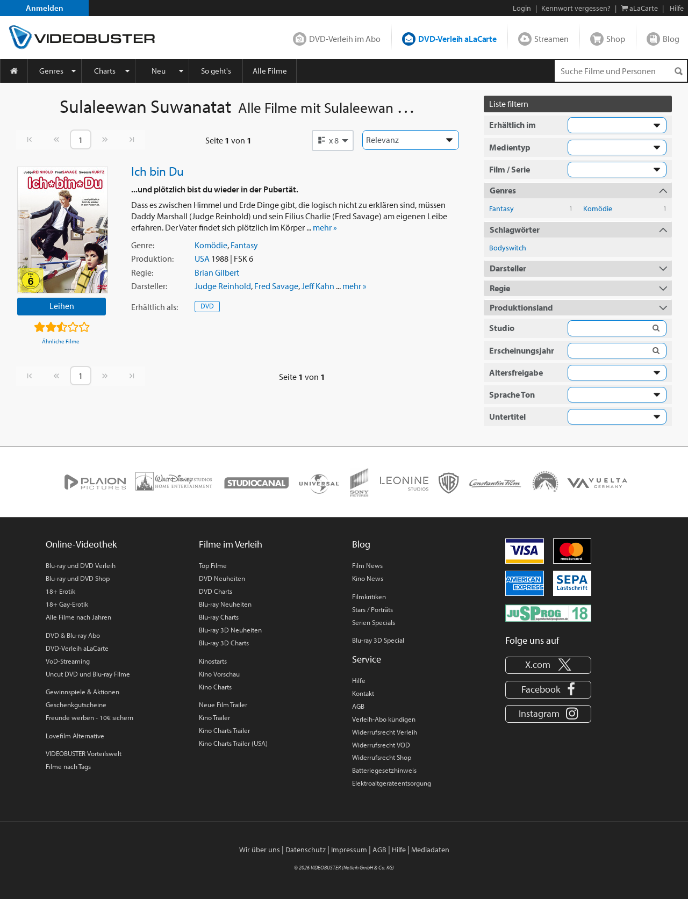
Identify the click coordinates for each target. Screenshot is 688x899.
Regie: (142, 272)
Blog (671, 38)
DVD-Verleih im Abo (345, 38)
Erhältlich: (154, 306)
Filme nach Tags (68, 766)
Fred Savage (276, 286)
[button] (333, 140)
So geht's (216, 71)
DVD (207, 305)
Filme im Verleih (230, 544)
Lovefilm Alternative (75, 735)
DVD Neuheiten (222, 578)
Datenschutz (305, 849)
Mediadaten (430, 849)
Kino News (367, 578)
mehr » (325, 227)
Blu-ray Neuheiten (225, 604)
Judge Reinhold (223, 286)
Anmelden (44, 8)
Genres (51, 71)
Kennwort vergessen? (576, 8)
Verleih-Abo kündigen (383, 719)
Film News (367, 565)
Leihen (61, 305)
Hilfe (359, 680)
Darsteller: (149, 286)
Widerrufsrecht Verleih (384, 732)
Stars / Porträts (372, 609)
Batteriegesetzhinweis (384, 770)
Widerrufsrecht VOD (381, 744)
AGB (358, 706)
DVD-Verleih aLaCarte (457, 38)
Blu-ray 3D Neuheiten (230, 629)
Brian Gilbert (217, 272)
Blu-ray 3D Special (378, 640)
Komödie (211, 245)
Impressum (349, 849)
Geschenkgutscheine (76, 704)
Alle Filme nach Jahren (78, 617)
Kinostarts (213, 661)
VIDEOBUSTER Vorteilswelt (83, 753)
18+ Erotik (60, 591)
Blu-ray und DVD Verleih (81, 565)
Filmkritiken (369, 596)
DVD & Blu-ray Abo (73, 635)
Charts (105, 71)
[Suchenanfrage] (621, 71)
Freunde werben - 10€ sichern (89, 717)
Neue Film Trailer (223, 704)
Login (522, 8)
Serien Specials (373, 622)
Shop (615, 38)
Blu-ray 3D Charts (224, 642)
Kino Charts (215, 686)
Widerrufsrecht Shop (381, 757)
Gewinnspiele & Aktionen (82, 691)
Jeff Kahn (318, 286)
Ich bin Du (157, 171)
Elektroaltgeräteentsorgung (391, 783)
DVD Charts (215, 591)
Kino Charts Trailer (224, 730)
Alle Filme (270, 71)
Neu (159, 71)
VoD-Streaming (68, 661)
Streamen (551, 38)
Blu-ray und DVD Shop (78, 578)
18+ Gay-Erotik (67, 604)
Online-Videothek (81, 544)
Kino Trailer (214, 717)
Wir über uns (259, 849)
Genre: (142, 245)
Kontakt (363, 693)
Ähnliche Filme (61, 341)
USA (202, 258)
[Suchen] (678, 71)
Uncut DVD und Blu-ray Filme (88, 674)
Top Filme (213, 565)
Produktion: (152, 258)
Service (366, 659)
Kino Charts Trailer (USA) (233, 743)
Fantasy (244, 245)
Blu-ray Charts (219, 617)
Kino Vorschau (219, 674)
